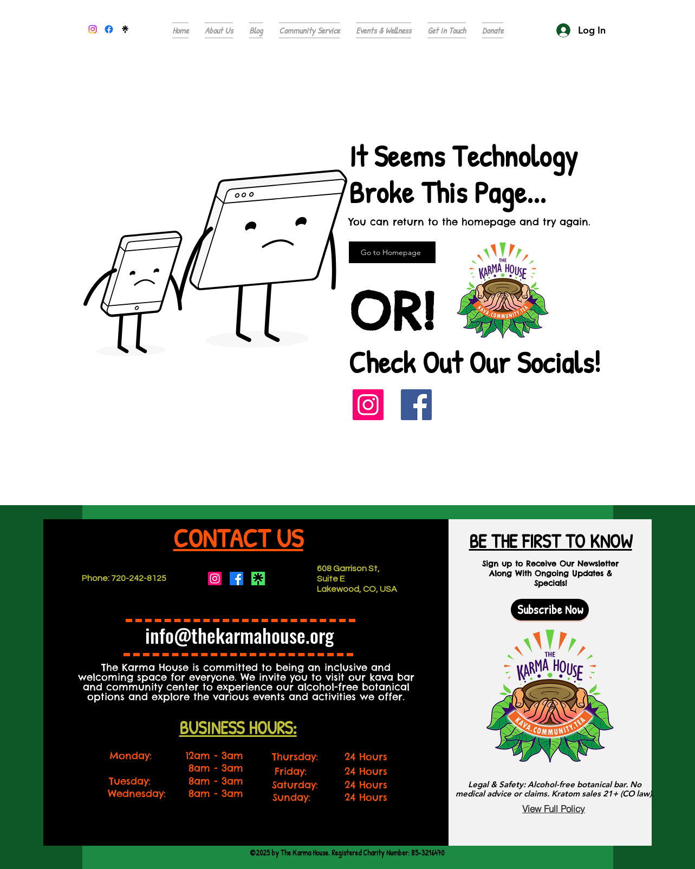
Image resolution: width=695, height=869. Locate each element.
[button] (446, 30)
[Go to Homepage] (392, 252)
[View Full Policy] (553, 808)
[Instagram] (368, 404)
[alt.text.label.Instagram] (92, 29)
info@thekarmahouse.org (239, 635)
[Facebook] (416, 404)
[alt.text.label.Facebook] (108, 29)
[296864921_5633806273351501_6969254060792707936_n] (125, 29)
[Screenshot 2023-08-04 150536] (258, 578)
